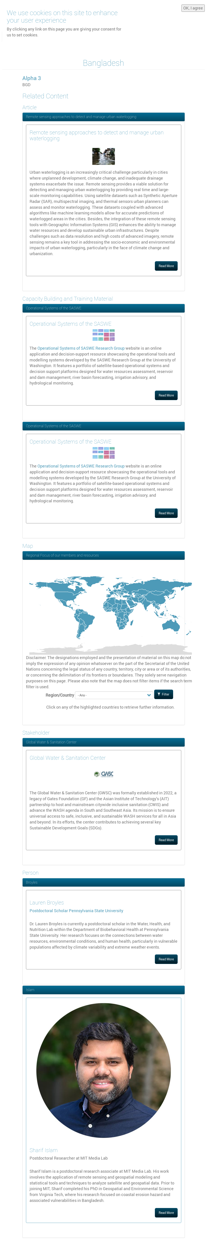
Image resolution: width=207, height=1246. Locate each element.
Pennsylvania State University (96, 910)
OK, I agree (193, 6)
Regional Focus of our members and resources (62, 555)
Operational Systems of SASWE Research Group (81, 348)
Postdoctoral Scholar (49, 910)
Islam (30, 989)
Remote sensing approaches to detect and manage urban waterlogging (81, 116)
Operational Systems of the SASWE (53, 308)
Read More (166, 266)
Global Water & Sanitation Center (51, 742)
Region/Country (60, 695)
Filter (163, 694)
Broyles (31, 882)
